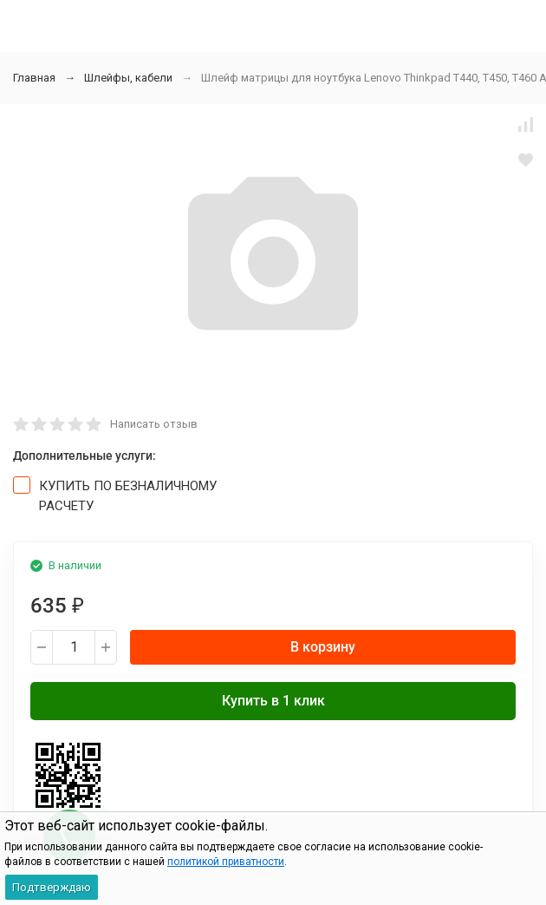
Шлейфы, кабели (128, 77)
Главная (34, 77)
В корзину (322, 647)
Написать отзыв (154, 423)
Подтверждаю (51, 887)
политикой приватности (225, 862)
